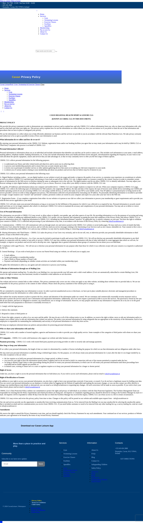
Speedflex (67, 464)
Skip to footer (16, 1)
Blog (93, 457)
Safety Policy (96, 468)
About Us (94, 450)
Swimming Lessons (70, 454)
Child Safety (36, 504)
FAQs (93, 454)
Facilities (67, 461)
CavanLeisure (12, 506)
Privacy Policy (37, 500)
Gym (65, 450)
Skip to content (5, 1)
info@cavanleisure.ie (116, 221)
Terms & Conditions (39, 502)
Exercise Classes (69, 457)
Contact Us (95, 461)
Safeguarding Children (99, 464)
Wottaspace (22, 506)
